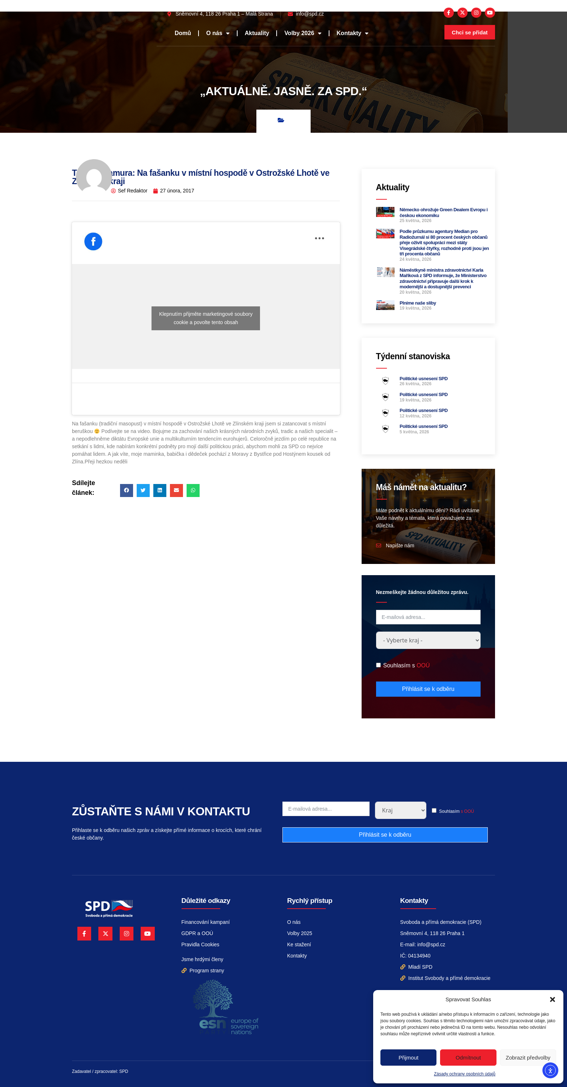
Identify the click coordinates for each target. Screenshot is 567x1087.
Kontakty (352, 33)
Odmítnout (468, 1057)
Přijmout (408, 1057)
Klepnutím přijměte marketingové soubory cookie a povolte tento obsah (205, 318)
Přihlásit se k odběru (428, 689)
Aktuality (257, 33)
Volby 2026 (302, 33)
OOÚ (423, 665)
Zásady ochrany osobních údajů (464, 1074)
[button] (552, 999)
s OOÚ (467, 811)
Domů (183, 33)
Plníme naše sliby (418, 303)
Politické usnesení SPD (424, 378)
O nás (217, 33)
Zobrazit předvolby (528, 1057)
